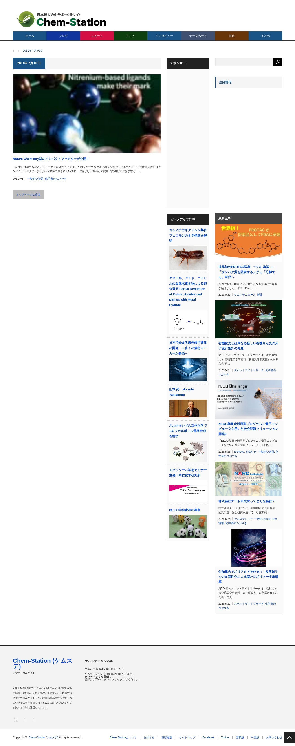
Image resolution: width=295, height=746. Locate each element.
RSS (33, 719)
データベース (198, 36)
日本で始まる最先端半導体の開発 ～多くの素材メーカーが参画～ (188, 348)
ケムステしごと (243, 518)
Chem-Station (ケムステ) (43, 663)
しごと (130, 36)
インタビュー (164, 36)
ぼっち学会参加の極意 (184, 510)
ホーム (29, 36)
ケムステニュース (245, 294)
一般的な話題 (35, 178)
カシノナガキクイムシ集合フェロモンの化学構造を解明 (188, 235)
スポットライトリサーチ (249, 370)
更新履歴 (166, 737)
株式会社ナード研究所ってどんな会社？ (246, 501)
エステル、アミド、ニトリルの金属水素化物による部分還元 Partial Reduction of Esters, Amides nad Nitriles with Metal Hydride (188, 291)
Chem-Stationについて (123, 737)
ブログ (63, 36)
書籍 (232, 36)
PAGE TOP (289, 737)
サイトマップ (187, 737)
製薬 (259, 294)
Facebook (208, 737)
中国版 (255, 737)
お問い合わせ (274, 737)
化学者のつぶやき (55, 178)
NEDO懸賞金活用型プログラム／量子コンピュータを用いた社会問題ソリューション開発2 (248, 429)
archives (239, 451)
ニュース (97, 36)
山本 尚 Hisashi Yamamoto (181, 391)
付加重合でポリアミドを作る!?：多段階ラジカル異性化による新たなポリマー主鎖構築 (248, 577)
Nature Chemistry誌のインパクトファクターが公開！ (51, 159)
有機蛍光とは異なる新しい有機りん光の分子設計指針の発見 (248, 345)
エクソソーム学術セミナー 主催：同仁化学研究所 (188, 472)
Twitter (225, 737)
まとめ (265, 36)
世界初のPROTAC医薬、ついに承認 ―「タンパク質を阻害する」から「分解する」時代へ (246, 272)
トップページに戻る (28, 194)
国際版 (240, 737)
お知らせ (251, 451)
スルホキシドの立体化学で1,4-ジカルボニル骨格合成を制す (188, 431)
